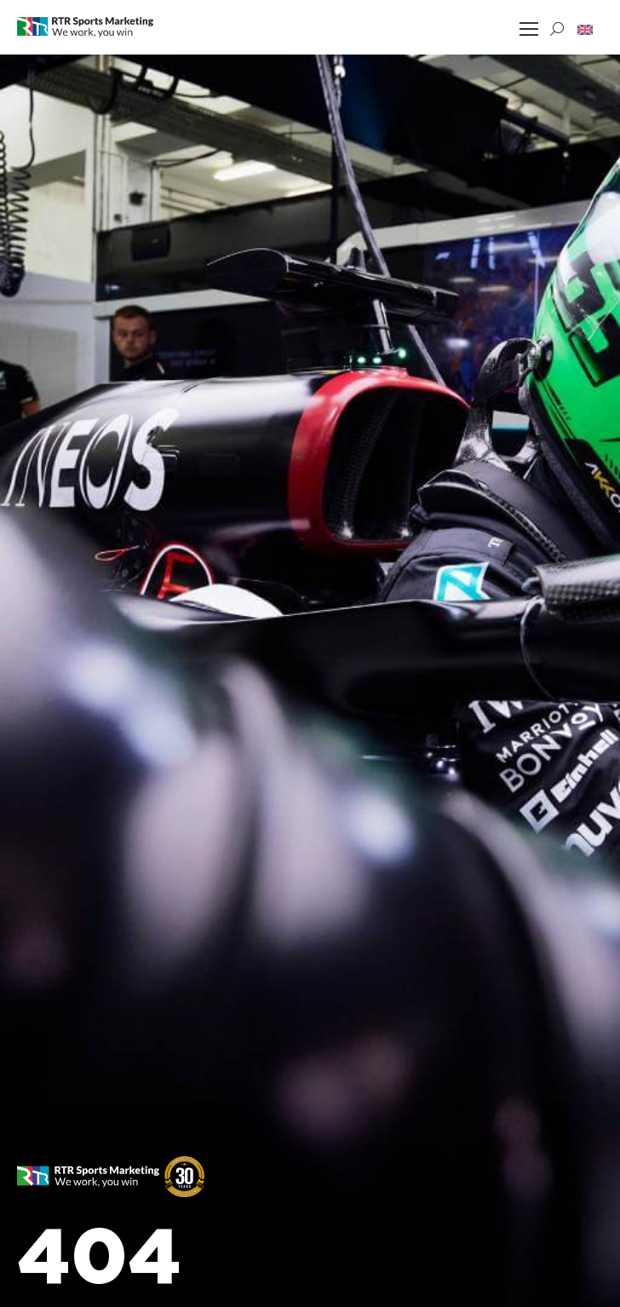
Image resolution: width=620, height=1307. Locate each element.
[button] (585, 29)
